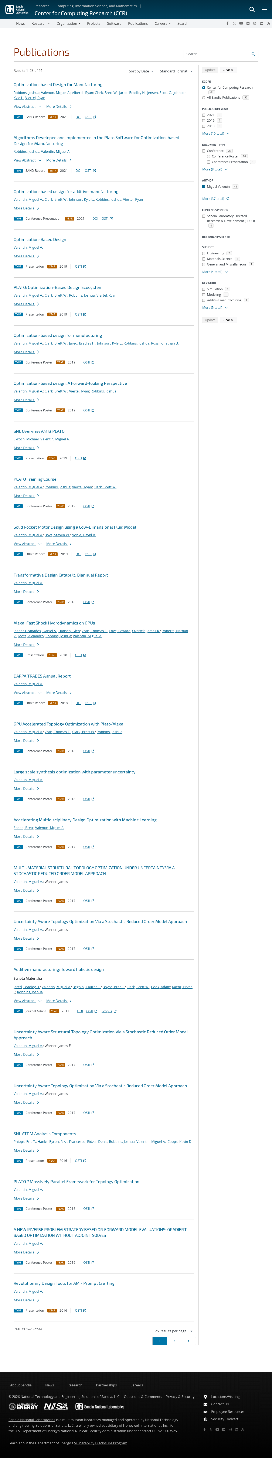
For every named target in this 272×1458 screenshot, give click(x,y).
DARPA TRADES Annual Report (42, 675)
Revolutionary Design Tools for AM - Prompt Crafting (64, 1283)
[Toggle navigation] (8, 23)
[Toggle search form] (252, 9)
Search (182, 23)
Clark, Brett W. (106, 92)
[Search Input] (221, 54)
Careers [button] (161, 23)
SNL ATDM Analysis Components (45, 1133)
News (20, 23)
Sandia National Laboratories (31, 1420)
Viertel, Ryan (35, 97)
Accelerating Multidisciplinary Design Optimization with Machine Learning (85, 819)
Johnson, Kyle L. (81, 199)
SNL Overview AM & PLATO (39, 431)
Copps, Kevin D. (179, 1141)
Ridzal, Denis (97, 1141)
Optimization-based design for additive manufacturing (66, 191)
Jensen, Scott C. (159, 92)
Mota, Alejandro (31, 636)
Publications (138, 23)
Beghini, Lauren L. (87, 987)
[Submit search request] (253, 54)
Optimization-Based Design (40, 239)
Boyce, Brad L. (114, 987)
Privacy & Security (180, 1396)
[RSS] (268, 23)
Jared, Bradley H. (132, 92)
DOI (78, 117)
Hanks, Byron (48, 1141)
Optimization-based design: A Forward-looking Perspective (70, 383)
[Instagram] (255, 23)
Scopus (109, 1011)
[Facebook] (227, 23)
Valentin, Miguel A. (55, 92)
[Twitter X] (234, 23)
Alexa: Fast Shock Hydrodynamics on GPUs (54, 622)
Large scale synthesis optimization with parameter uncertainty (75, 771)
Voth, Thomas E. (95, 631)
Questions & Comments (143, 1396)
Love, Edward (119, 631)
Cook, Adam (160, 987)
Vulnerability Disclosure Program (100, 1443)
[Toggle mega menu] (264, 9)
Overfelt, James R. (146, 631)
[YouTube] (241, 23)
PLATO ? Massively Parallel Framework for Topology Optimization (76, 1181)
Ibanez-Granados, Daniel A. (35, 631)
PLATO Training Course (35, 479)
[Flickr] (248, 23)
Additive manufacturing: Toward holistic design (59, 969)
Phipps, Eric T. (25, 1141)
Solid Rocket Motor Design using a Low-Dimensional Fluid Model (75, 526)
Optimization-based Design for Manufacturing (58, 84)
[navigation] (141, 71)
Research (42, 6)
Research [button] (39, 23)
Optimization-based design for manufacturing (58, 335)
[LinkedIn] (261, 23)
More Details (58, 106)
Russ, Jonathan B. (165, 343)
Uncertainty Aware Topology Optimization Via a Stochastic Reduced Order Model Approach (100, 921)
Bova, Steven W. (57, 535)
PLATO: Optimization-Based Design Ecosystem (58, 287)
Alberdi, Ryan (82, 92)
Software (114, 23)
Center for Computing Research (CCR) (81, 13)
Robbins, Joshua (26, 92)
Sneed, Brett (23, 827)
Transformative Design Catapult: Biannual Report (61, 574)
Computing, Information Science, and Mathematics (96, 6)
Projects (93, 23)
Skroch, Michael (26, 439)
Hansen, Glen (69, 631)
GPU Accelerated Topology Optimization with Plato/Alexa (68, 723)
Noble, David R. (84, 535)
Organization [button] (67, 23)
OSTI (91, 117)
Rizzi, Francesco (73, 1141)
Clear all (230, 69)
